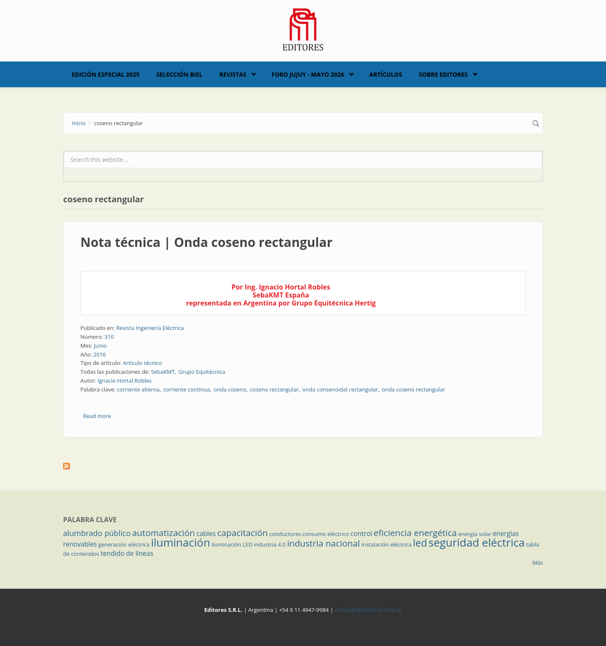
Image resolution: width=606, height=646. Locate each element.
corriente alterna (138, 389)
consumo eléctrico (326, 534)
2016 (99, 354)
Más (537, 562)
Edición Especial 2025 (106, 74)
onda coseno (230, 389)
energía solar (475, 534)
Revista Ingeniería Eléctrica (150, 328)
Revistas (232, 74)
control (361, 533)
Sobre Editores (443, 74)
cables (206, 533)
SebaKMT (163, 371)
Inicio (78, 123)
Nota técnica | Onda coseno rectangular (206, 242)
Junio (100, 345)
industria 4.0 (270, 544)
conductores (285, 534)
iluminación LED (232, 544)
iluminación (180, 542)
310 (109, 336)
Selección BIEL (180, 74)
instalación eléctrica (386, 544)
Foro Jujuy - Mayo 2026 (307, 74)
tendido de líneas (127, 553)
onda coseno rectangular (413, 389)
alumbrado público (96, 533)
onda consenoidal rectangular (340, 389)
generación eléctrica (124, 544)
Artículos (385, 74)
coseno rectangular (274, 389)
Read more (97, 416)
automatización (163, 533)
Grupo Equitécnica (201, 371)
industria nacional (323, 543)
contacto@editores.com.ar (368, 610)
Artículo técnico (142, 363)
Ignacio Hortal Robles (125, 380)
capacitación (242, 533)
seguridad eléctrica (476, 542)
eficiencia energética (415, 533)
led (420, 543)
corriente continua (186, 389)
